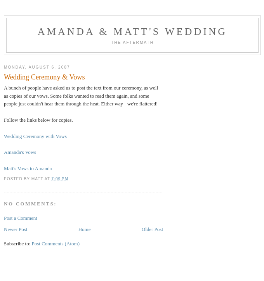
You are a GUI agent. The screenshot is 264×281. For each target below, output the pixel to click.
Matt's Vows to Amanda (28, 168)
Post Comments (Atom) (56, 244)
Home (84, 229)
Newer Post (15, 229)
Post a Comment (20, 218)
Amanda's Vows (20, 152)
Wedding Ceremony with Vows (35, 136)
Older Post (152, 229)
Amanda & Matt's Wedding (133, 31)
